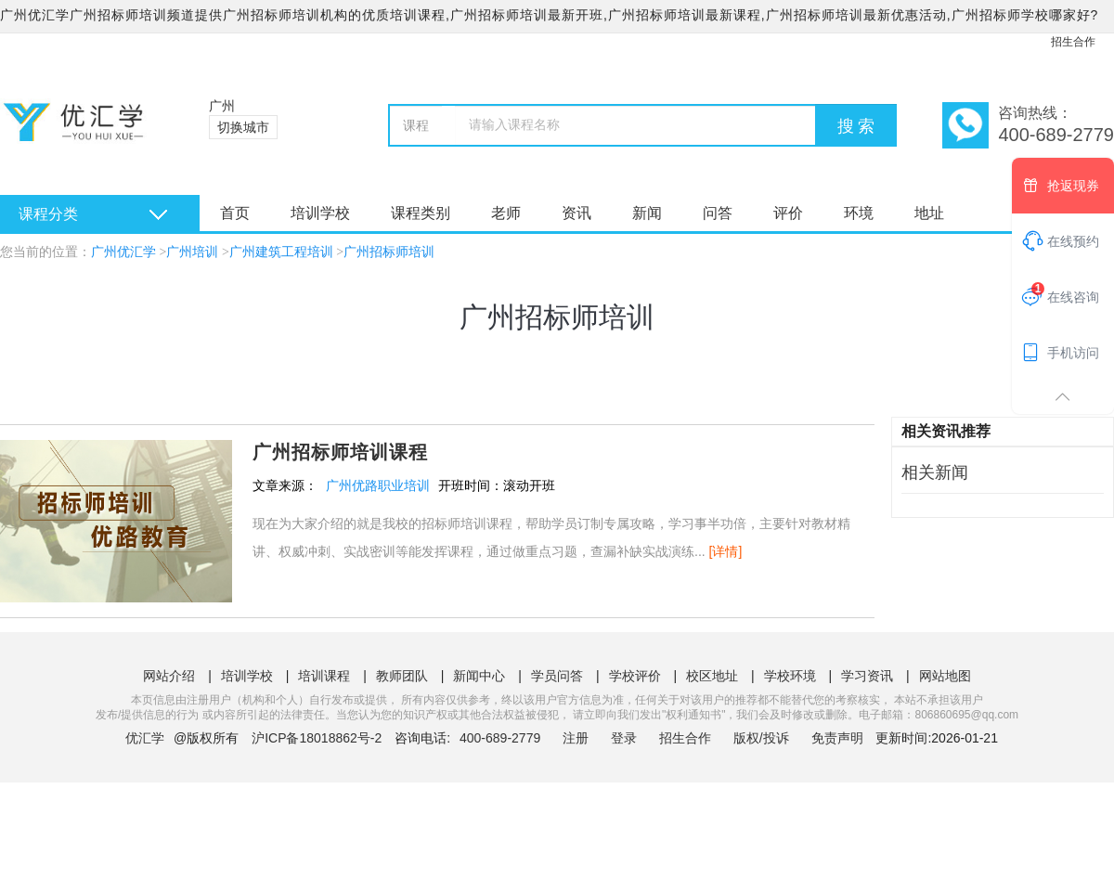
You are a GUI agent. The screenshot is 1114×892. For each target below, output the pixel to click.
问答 (717, 213)
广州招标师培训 (388, 252)
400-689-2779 (502, 737)
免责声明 (837, 737)
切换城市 (243, 127)
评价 (788, 213)
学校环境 (790, 675)
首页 (235, 213)
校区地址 (712, 675)
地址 (929, 213)
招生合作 (1073, 41)
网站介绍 (169, 675)
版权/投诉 (761, 737)
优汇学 (144, 737)
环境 (859, 213)
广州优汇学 (123, 252)
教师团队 (402, 675)
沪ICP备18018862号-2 (317, 737)
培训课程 (324, 675)
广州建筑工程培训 (281, 252)
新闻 (647, 213)
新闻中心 (479, 675)
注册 (576, 737)
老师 (506, 213)
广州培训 (192, 252)
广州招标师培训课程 (340, 452)
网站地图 (945, 675)
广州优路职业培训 (378, 485)
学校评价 (635, 675)
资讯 (576, 213)
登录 (624, 737)
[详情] (726, 551)
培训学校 (320, 213)
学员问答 (557, 675)
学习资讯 (867, 675)
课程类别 (420, 213)
